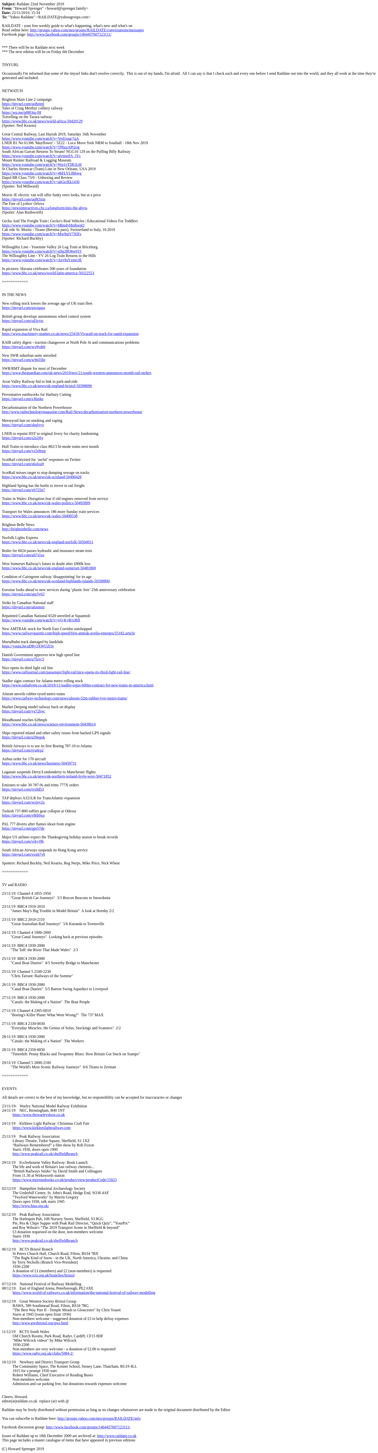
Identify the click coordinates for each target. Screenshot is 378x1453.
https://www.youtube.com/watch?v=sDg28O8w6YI (41, 251)
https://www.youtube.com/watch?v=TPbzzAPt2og (41, 147)
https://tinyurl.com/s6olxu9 (23, 464)
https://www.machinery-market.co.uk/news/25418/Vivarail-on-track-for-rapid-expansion (70, 334)
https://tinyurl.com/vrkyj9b (23, 841)
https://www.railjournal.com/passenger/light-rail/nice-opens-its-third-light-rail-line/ (66, 672)
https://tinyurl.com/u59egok (23, 737)
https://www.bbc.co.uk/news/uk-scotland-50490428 (41, 477)
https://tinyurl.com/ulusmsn (23, 607)
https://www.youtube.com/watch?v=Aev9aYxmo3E (42, 260)
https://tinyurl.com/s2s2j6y (22, 438)
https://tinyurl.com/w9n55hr (23, 360)
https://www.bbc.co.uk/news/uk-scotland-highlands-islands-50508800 (56, 581)
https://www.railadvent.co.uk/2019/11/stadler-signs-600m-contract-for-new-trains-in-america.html (78, 685)
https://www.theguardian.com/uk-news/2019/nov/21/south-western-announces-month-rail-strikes (76, 373)
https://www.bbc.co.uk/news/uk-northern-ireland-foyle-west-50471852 (56, 776)
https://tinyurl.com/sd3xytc (23, 321)
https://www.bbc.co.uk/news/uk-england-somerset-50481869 (49, 568)
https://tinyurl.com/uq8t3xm (23, 199)
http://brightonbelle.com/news (25, 529)
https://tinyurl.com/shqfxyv (23, 425)
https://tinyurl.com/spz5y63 (23, 594)
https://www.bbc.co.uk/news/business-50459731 (39, 763)
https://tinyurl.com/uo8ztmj (23, 104)
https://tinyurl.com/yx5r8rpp (24, 451)
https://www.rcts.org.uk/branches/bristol (43, 1275)
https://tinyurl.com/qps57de (23, 828)
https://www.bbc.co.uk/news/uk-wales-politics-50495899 (46, 503)
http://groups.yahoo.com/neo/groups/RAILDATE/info (99, 1418)
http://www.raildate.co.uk (116, 1436)
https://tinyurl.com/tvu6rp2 (23, 750)
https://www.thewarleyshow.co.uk (39, 1115)
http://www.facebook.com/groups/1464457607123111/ (69, 34)
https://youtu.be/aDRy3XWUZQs (28, 646)
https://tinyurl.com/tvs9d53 (23, 789)
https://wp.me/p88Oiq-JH (21, 112)
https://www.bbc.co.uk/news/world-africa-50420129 (42, 121)
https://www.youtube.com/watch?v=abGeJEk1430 (41, 182)
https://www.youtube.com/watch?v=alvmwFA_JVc (41, 156)
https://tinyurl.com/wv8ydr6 (23, 347)
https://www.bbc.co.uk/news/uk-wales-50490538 (39, 516)
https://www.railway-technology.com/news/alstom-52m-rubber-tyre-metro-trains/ (64, 698)
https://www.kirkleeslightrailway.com (42, 1128)
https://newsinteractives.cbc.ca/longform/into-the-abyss (45, 208)
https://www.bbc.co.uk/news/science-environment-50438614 (49, 724)
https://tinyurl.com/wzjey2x (23, 802)
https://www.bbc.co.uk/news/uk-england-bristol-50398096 (47, 386)
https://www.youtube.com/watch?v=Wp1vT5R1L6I (42, 164)
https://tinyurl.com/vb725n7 (23, 490)
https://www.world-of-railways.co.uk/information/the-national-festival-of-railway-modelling (84, 1293)
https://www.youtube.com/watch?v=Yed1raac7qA (40, 138)
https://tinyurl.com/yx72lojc (23, 711)
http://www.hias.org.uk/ (31, 1206)
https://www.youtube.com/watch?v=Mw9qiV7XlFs (41, 234)
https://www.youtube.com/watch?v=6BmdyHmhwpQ (43, 225)
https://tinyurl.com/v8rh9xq (23, 815)
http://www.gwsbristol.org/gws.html (40, 1323)
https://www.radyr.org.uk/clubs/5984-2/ (43, 1353)
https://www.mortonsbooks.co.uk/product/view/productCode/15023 (65, 1180)
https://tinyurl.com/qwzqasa (23, 308)
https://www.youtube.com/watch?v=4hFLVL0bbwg (41, 173)
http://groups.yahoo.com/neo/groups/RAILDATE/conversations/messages (87, 30)
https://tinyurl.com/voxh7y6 (23, 854)
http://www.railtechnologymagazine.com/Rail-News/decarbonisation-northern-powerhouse (72, 412)
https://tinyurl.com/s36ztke (22, 399)
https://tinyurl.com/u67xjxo (23, 555)
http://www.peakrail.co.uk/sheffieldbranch (45, 1154)
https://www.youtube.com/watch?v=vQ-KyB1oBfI (41, 620)
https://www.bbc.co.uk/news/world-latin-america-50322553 (48, 273)
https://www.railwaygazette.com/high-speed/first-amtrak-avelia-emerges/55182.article (68, 633)
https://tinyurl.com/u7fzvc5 (23, 659)
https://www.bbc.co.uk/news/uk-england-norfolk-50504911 (47, 542)
